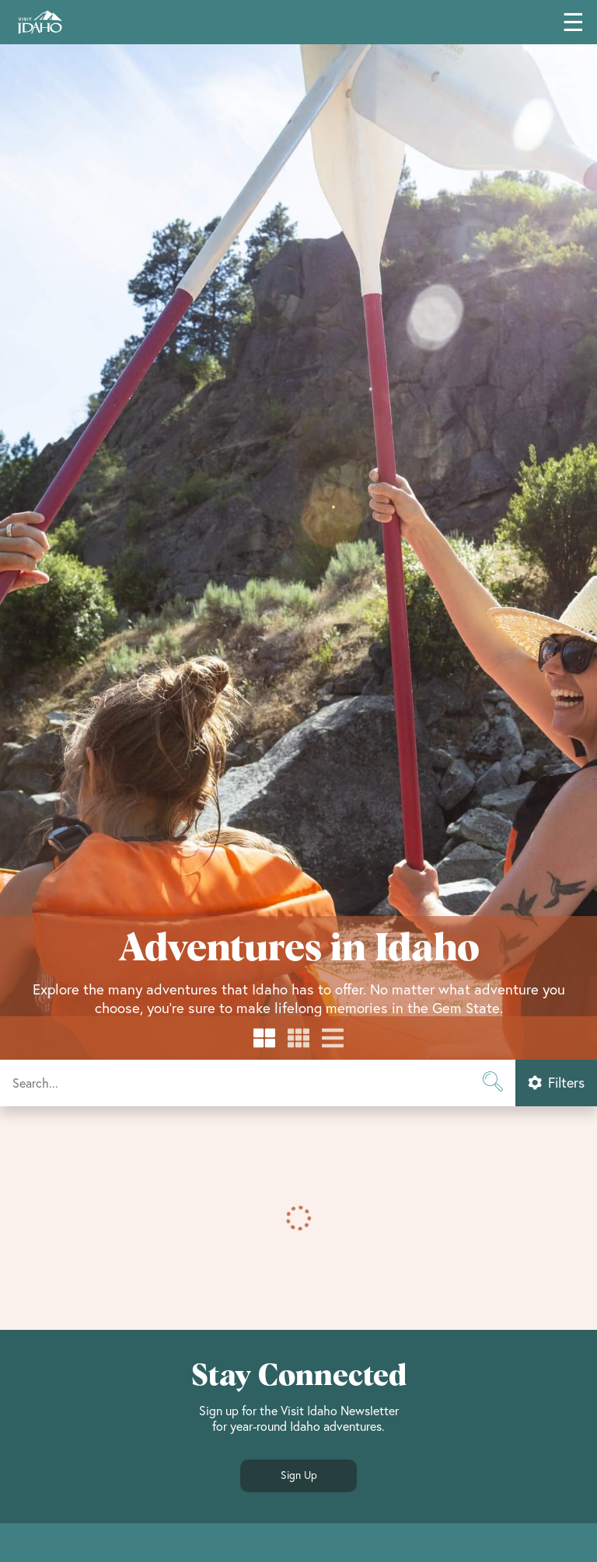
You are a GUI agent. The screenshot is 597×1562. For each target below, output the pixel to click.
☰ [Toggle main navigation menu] (573, 21)
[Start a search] (257, 1083)
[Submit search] (492, 1083)
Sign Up (299, 1475)
